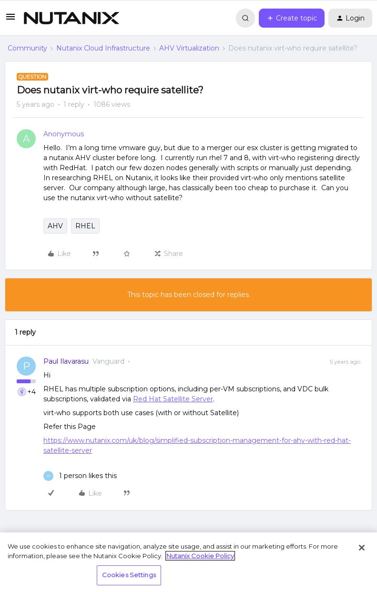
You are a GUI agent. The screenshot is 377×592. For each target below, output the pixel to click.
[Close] (361, 547)
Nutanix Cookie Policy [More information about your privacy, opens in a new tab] (200, 556)
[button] (10, 20)
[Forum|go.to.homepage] (71, 18)
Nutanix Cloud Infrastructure (103, 48)
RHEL (85, 226)
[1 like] (80, 476)
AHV (55, 226)
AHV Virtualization (189, 48)
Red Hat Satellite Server (173, 399)
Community (27, 48)
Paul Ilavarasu (66, 361)
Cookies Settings (129, 575)
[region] (188, 562)
